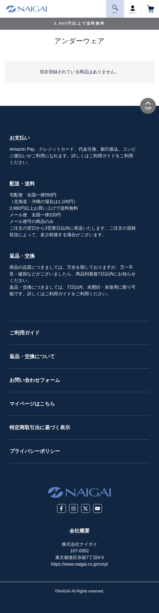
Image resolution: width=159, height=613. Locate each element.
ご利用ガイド (24, 332)
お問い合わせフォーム (34, 380)
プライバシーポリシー (34, 451)
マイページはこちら (32, 403)
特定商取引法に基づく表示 (39, 427)
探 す (115, 9)
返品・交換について (32, 356)
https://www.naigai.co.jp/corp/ (79, 564)
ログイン (133, 8)
